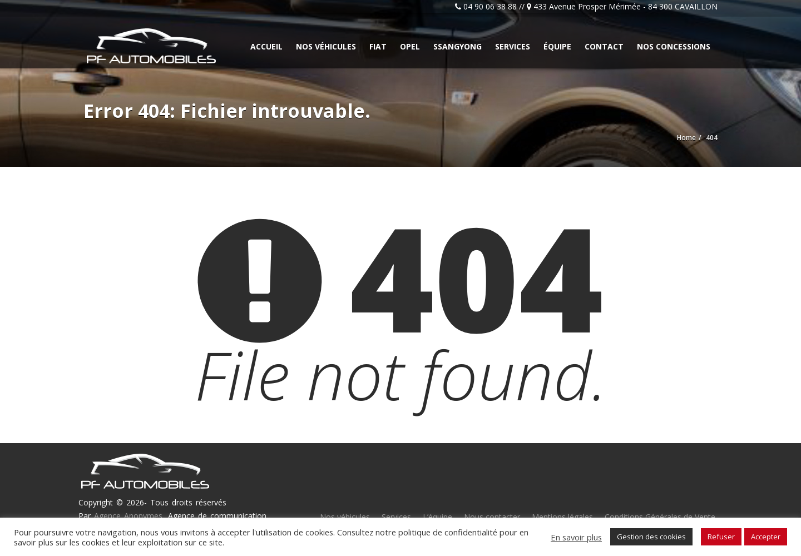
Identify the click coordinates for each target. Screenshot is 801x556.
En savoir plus (576, 537)
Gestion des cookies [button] (651, 537)
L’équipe (437, 517)
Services (512, 46)
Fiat (378, 46)
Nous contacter (492, 517)
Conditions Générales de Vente (660, 517)
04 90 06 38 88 (490, 6)
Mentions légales (562, 517)
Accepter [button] (765, 537)
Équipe (557, 46)
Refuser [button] (721, 537)
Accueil (266, 46)
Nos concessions (673, 46)
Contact (604, 46)
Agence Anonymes (128, 515)
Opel (410, 46)
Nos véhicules (326, 46)
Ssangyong (457, 46)
